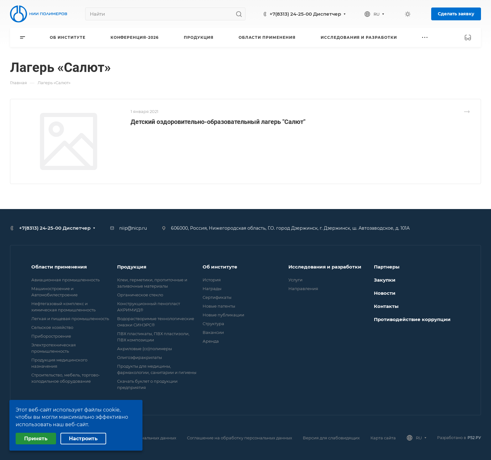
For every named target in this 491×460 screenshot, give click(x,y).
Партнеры (387, 267)
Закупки (384, 280)
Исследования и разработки (324, 267)
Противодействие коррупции (412, 319)
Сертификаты (217, 297)
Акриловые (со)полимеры (144, 348)
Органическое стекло (140, 294)
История (212, 279)
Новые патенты (219, 306)
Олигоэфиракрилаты (139, 357)
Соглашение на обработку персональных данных (239, 437)
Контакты (386, 306)
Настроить (83, 439)
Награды (212, 288)
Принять (36, 439)
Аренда (211, 341)
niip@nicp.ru (133, 228)
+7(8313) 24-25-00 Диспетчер (305, 14)
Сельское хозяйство (52, 327)
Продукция (131, 267)
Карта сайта (383, 437)
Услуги (295, 279)
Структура (213, 323)
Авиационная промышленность (65, 279)
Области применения (59, 267)
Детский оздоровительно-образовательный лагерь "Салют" (218, 121)
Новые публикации (223, 314)
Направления (303, 288)
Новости (384, 293)
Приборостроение (51, 336)
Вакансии (213, 332)
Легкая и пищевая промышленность (70, 318)
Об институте (220, 267)
